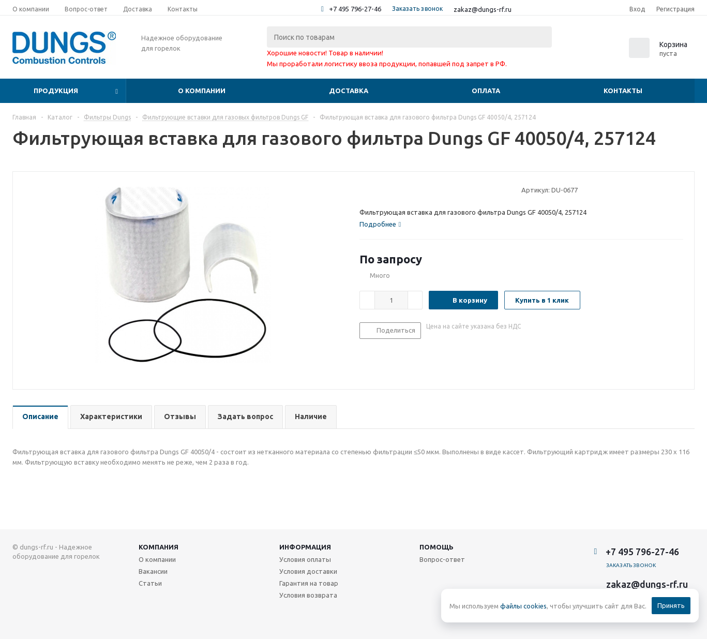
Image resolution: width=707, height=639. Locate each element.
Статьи (150, 583)
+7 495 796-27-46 (355, 8)
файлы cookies (523, 606)
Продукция (56, 90)
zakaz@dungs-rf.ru (483, 9)
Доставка (348, 90)
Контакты (623, 90)
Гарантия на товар (308, 583)
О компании (201, 90)
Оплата (486, 90)
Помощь (436, 547)
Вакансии (153, 571)
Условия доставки (308, 571)
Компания (158, 547)
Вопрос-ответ (442, 559)
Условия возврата (308, 595)
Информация (305, 547)
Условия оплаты (305, 559)
